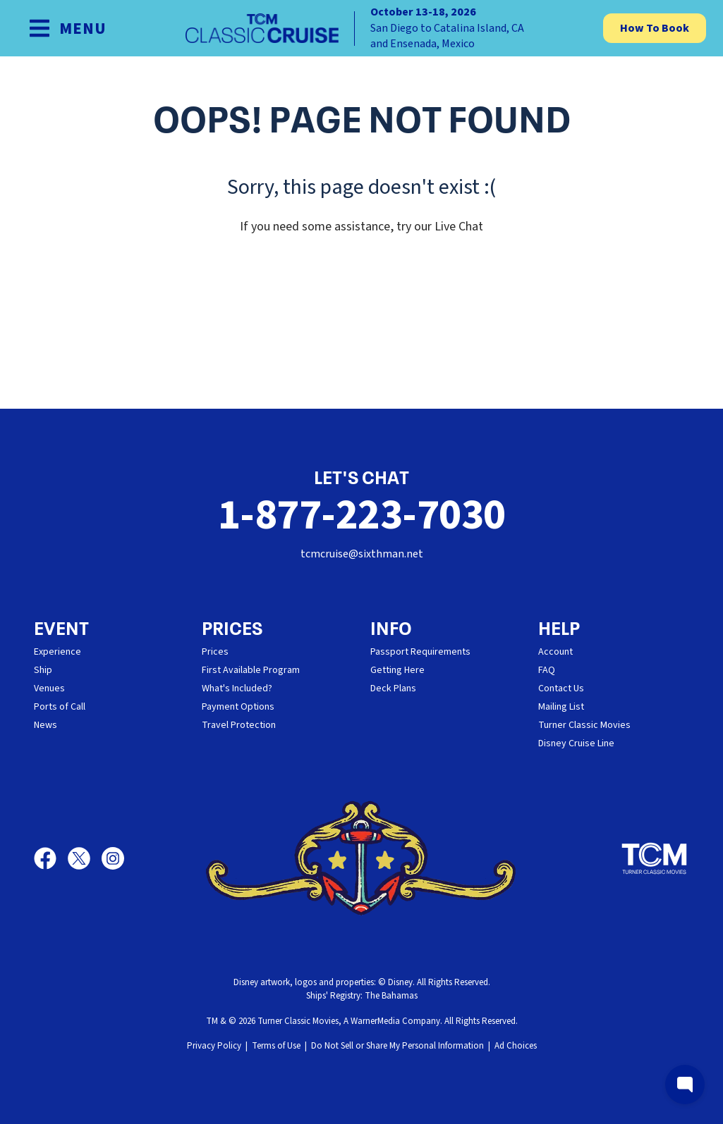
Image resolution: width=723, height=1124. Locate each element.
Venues (49, 688)
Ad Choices (515, 1045)
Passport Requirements (420, 652)
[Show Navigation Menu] (67, 28)
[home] (362, 28)
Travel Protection (239, 725)
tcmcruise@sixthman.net (361, 554)
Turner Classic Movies (584, 725)
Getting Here (397, 670)
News (45, 725)
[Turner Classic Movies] (654, 858)
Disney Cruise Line (576, 743)
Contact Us (561, 688)
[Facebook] (51, 858)
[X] (85, 858)
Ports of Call (59, 707)
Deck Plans (393, 688)
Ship (43, 670)
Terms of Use (276, 1045)
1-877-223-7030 (362, 515)
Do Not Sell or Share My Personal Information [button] (397, 1045)
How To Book (654, 28)
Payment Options (238, 707)
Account (555, 652)
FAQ (546, 670)
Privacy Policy (214, 1045)
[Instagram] (113, 858)
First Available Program (251, 670)
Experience (57, 652)
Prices (215, 652)
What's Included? (237, 688)
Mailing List (561, 707)
